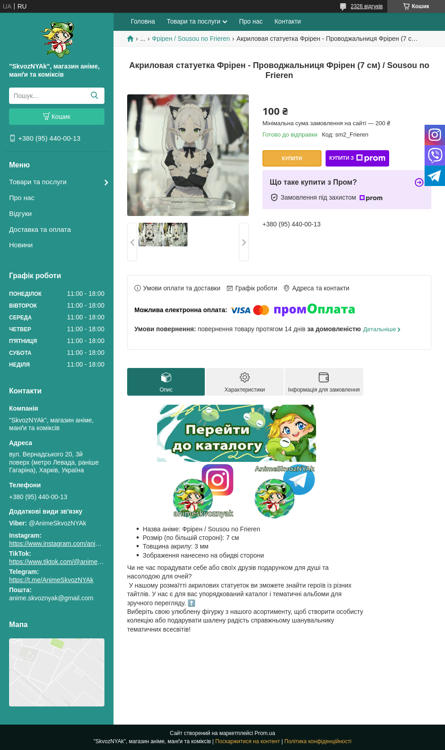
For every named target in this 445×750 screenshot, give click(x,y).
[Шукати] (94, 96)
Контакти (287, 21)
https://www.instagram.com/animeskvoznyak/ (72, 543)
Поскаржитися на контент (247, 741)
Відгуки (20, 213)
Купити (292, 158)
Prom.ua (265, 733)
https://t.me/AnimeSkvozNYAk (51, 579)
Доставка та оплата (40, 229)
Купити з (357, 158)
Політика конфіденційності (317, 741)
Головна (143, 21)
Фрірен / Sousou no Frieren (191, 38)
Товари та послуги (38, 182)
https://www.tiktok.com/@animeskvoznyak (68, 561)
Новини (21, 245)
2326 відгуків (367, 6)
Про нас (22, 197)
